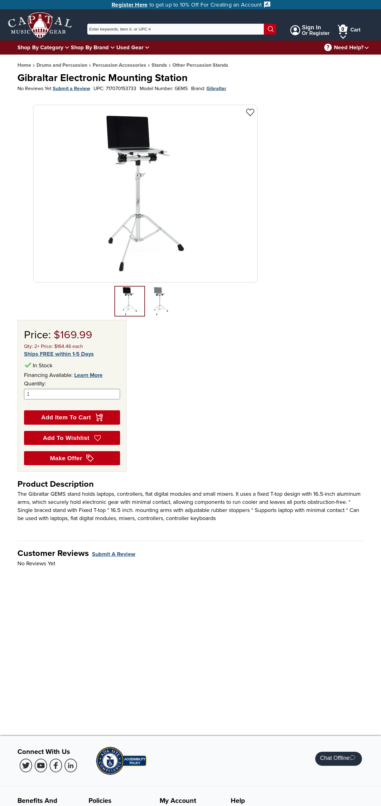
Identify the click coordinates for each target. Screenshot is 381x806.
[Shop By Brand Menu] (112, 47)
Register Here (129, 4)
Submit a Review (71, 88)
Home (24, 65)
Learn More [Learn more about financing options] (88, 375)
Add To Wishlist (72, 438)
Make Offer (72, 458)
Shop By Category (40, 47)
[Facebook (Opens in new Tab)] (56, 765)
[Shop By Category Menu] (67, 47)
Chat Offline (337, 759)
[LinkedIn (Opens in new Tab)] (71, 765)
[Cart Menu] (343, 36)
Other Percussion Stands (200, 65)
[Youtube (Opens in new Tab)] (41, 765)
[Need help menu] (366, 47)
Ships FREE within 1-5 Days (59, 354)
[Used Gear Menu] (147, 47)
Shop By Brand (90, 47)
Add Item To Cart (72, 417)
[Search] (270, 29)
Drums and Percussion (61, 65)
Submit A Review (113, 554)
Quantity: (72, 389)
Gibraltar (216, 88)
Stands (159, 65)
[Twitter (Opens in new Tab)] (26, 765)
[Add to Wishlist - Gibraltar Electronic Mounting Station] (250, 112)
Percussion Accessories (119, 65)
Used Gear (129, 47)
